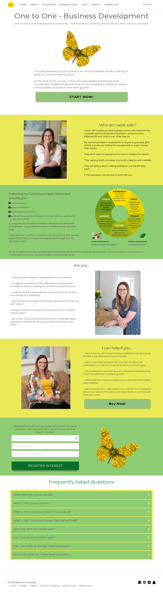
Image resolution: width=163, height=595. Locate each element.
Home (13, 586)
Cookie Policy (85, 586)
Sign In (147, 4)
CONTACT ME (111, 4)
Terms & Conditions (50, 586)
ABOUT (34, 4)
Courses (23, 586)
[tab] (81, 495)
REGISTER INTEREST (45, 466)
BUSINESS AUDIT (69, 4)
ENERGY (95, 4)
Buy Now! (117, 404)
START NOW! (81, 97)
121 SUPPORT (49, 4)
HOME (23, 4)
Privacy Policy (69, 586)
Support (34, 586)
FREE (85, 4)
